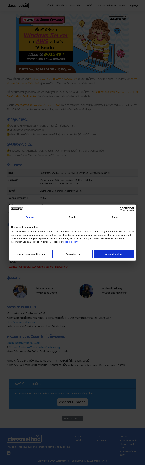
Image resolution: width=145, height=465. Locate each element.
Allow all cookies (113, 254)
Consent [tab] (30, 217)
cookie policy (70, 242)
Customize (73, 254)
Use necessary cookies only (31, 254)
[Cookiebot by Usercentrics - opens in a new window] (121, 209)
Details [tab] (72, 217)
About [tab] (115, 217)
